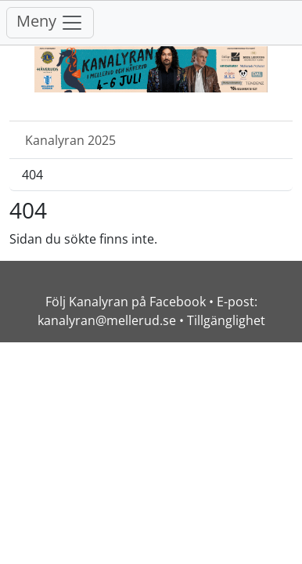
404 (32, 174)
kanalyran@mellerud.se (107, 320)
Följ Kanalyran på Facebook (125, 301)
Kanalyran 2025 (70, 140)
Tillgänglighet (226, 320)
